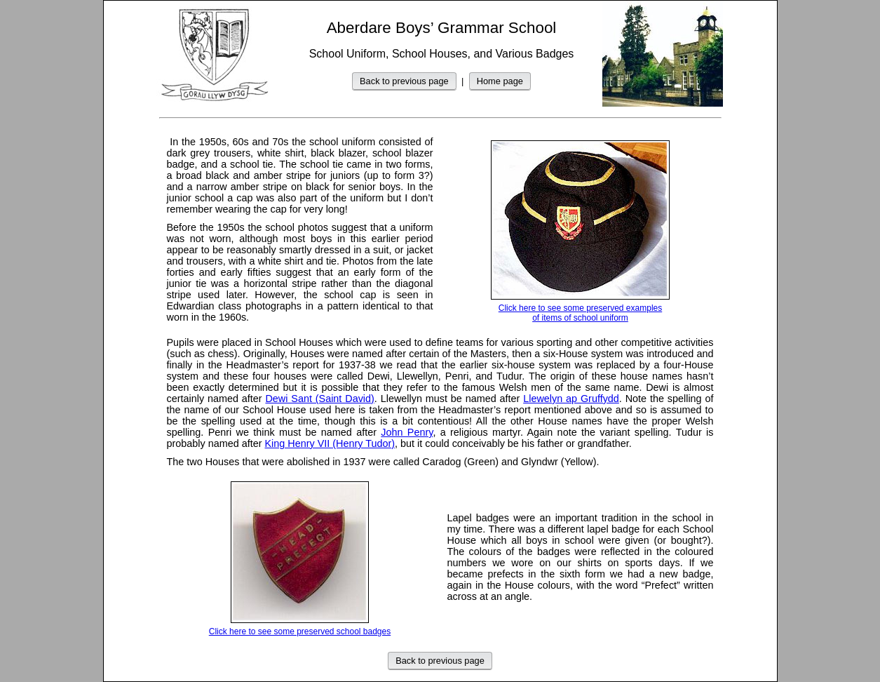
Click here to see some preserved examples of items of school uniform (580, 231)
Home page (500, 81)
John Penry (407, 432)
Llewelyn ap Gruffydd (571, 398)
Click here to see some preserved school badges (300, 558)
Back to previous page (404, 81)
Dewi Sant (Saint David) (319, 398)
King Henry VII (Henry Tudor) (330, 443)
